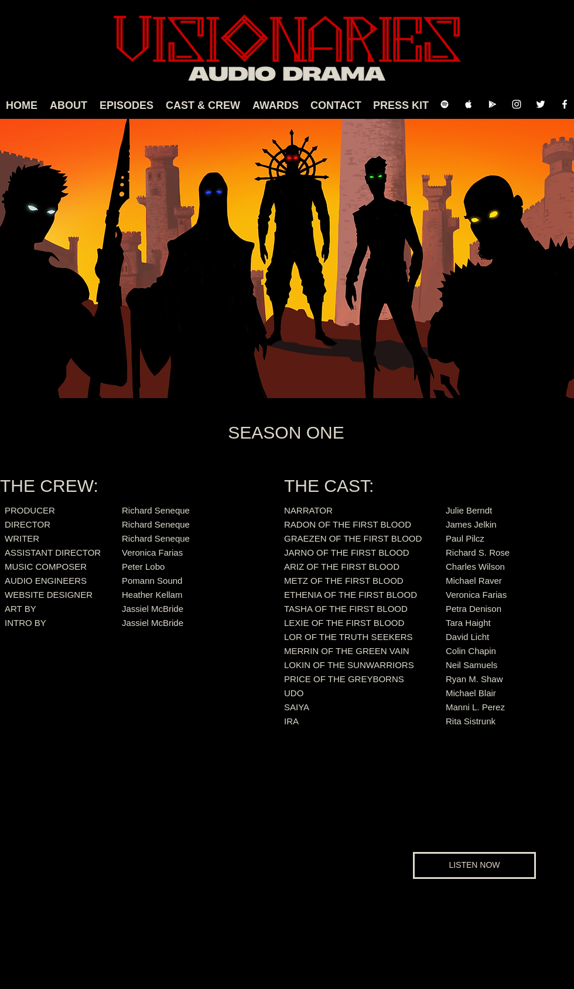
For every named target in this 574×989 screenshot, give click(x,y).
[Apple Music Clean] (468, 104)
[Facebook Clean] (564, 104)
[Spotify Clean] (444, 104)
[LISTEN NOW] (474, 865)
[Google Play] (492, 104)
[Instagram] (516, 104)
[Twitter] (540, 104)
